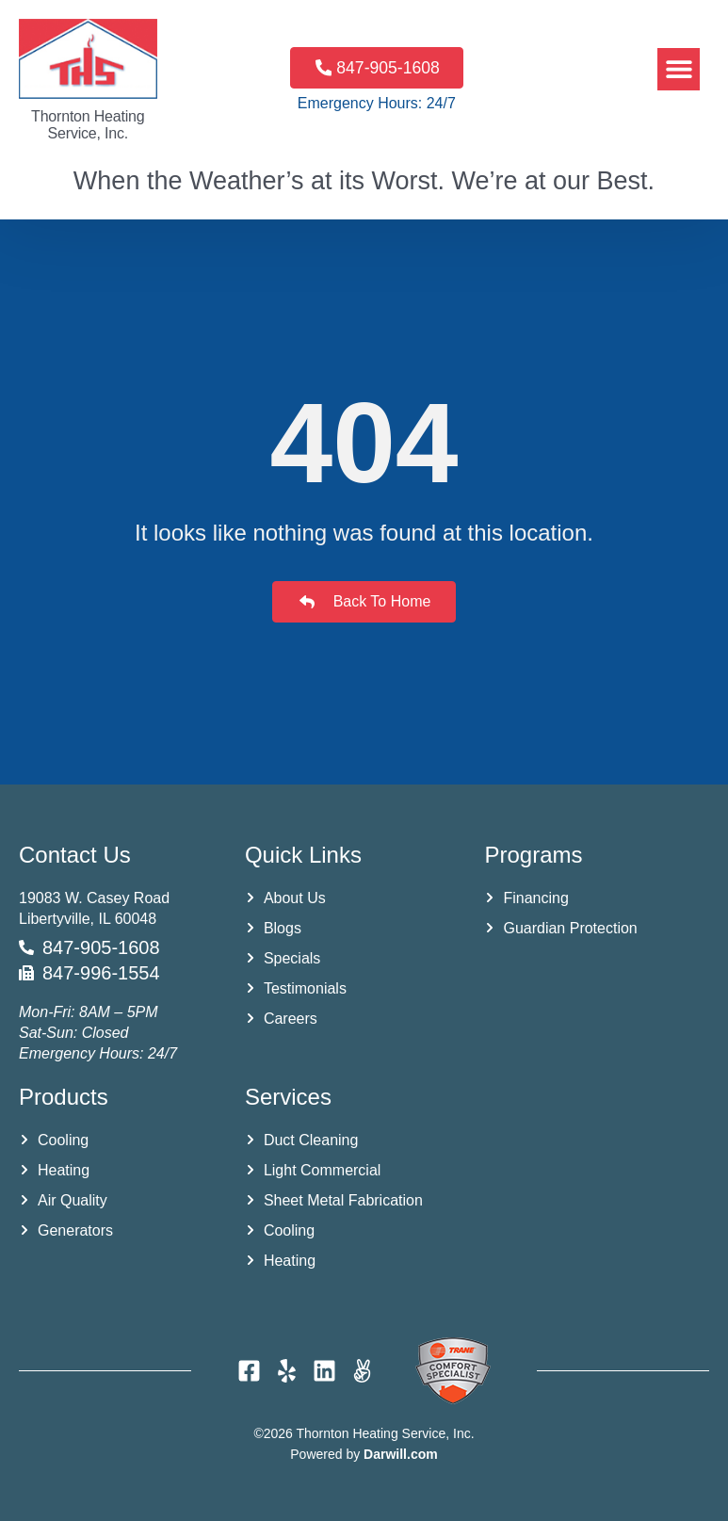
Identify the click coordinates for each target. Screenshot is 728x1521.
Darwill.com (401, 1454)
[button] (678, 69)
